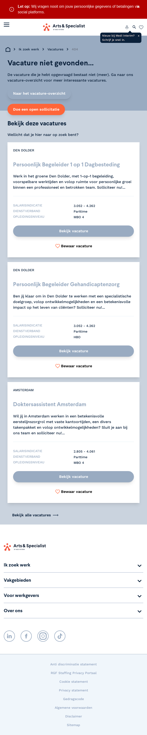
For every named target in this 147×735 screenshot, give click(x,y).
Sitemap (73, 725)
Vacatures (55, 49)
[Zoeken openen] (134, 27)
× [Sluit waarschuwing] (138, 6)
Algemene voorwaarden (73, 707)
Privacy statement (73, 690)
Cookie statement (73, 681)
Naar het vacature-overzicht (39, 93)
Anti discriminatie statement (73, 664)
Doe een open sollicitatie (36, 109)
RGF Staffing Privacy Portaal (74, 673)
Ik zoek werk (29, 49)
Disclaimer (73, 716)
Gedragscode (73, 699)
